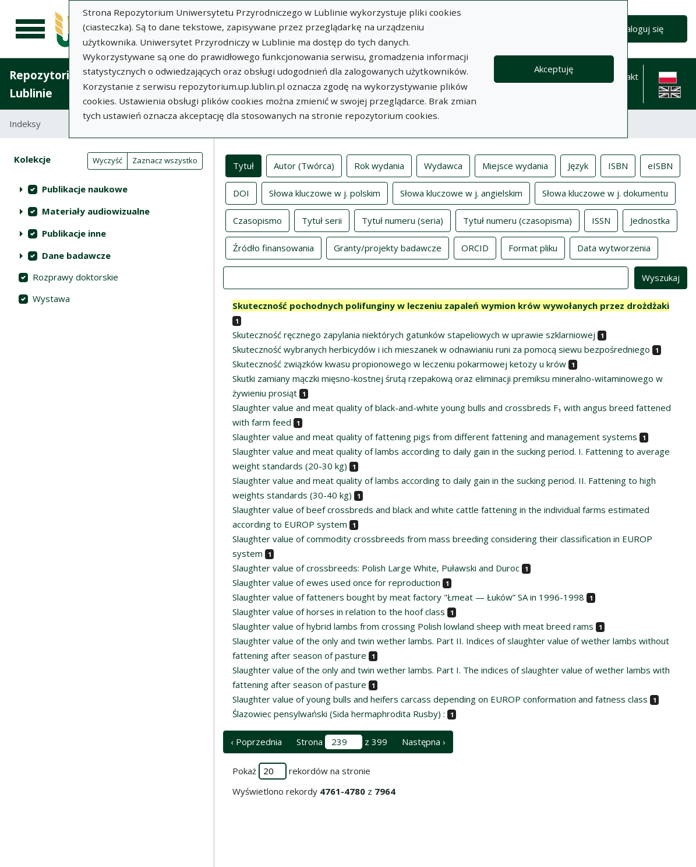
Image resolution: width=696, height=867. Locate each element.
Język (578, 165)
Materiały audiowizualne (96, 211)
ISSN (601, 219)
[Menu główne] (30, 29)
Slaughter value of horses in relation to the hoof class (338, 611)
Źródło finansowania (273, 247)
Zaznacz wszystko (164, 160)
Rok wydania (379, 165)
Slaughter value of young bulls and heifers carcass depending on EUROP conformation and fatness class (440, 699)
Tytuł (243, 165)
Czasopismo (257, 219)
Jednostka (650, 219)
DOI (241, 192)
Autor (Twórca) (304, 165)
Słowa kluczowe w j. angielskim (461, 192)
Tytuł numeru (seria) (402, 219)
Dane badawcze (76, 255)
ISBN (618, 165)
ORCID (475, 247)
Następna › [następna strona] (424, 741)
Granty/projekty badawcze (387, 247)
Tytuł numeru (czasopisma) (517, 219)
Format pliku (532, 247)
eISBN (660, 165)
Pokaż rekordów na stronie (301, 771)
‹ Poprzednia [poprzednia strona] (256, 741)
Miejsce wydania (515, 165)
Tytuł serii (322, 219)
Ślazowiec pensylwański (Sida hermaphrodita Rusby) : (338, 713)
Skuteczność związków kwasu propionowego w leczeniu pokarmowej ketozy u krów (399, 364)
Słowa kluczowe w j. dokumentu (605, 192)
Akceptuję (553, 69)
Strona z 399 (341, 742)
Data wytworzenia (614, 247)
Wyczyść (107, 160)
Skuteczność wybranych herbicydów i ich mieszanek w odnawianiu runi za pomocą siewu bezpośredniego (441, 349)
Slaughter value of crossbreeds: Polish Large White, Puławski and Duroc (376, 568)
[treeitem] (107, 189)
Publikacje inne (74, 233)
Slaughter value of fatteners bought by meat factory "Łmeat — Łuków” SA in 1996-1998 (408, 597)
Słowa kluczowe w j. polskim (324, 192)
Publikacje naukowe (85, 189)
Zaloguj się (642, 28)
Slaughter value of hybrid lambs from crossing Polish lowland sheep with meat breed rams (412, 626)
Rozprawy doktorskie (75, 277)
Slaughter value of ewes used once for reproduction (336, 582)
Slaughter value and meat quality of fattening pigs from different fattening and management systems (434, 437)
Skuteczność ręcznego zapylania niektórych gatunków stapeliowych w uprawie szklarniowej (413, 335)
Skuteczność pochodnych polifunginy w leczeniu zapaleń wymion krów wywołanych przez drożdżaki (450, 305)
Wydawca (443, 165)
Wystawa (51, 298)
